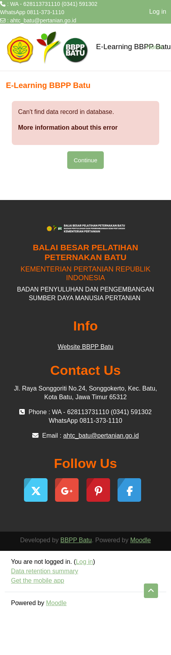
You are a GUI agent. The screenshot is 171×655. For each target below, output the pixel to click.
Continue (85, 160)
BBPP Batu (76, 540)
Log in (157, 11)
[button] (150, 591)
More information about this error (68, 127)
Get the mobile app (37, 580)
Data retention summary (44, 571)
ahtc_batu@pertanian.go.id (43, 20)
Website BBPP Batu (86, 346)
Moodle (140, 540)
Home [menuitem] (154, 47)
